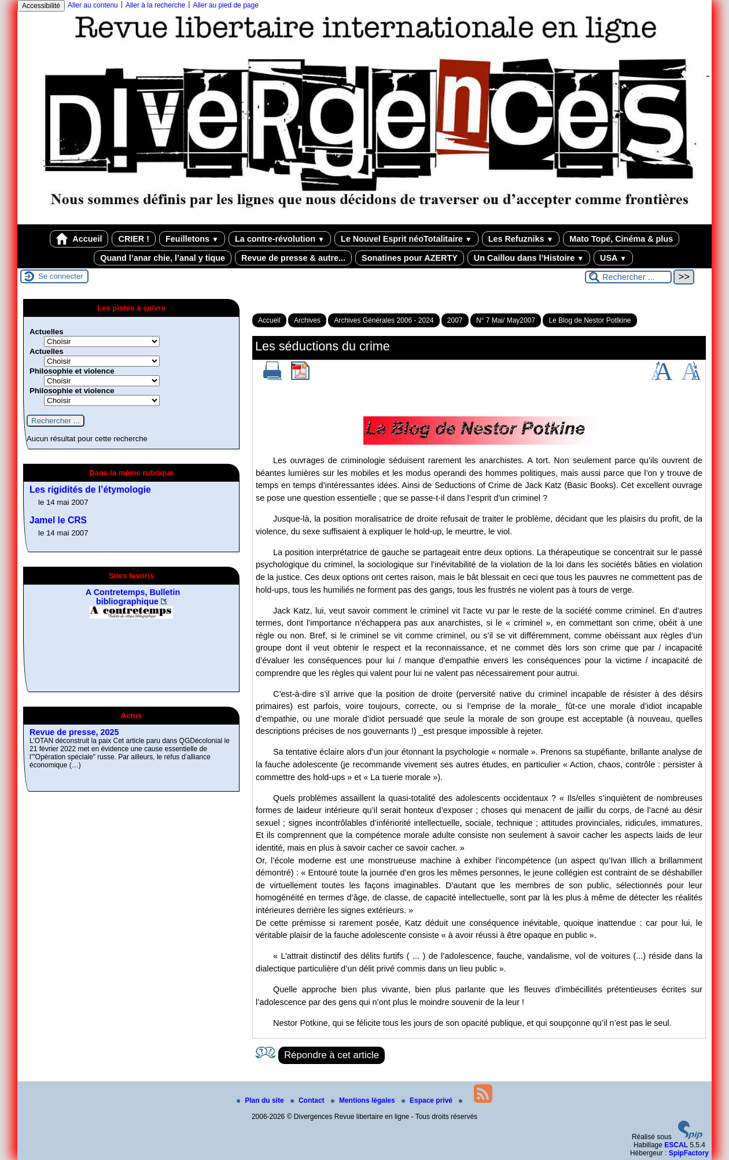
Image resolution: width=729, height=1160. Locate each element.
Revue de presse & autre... (293, 258)
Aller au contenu (93, 5)
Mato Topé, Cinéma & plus (621, 238)
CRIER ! (133, 238)
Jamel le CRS (58, 520)
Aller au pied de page (225, 5)
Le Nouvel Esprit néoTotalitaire (406, 238)
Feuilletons (192, 238)
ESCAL (676, 1145)
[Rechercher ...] (628, 277)
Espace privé (428, 1100)
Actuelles (47, 331)
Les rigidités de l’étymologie (90, 489)
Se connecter (60, 276)
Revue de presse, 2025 (74, 732)
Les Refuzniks (521, 238)
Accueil (79, 239)
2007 (455, 320)
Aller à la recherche (155, 5)
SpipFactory (689, 1153)
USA (613, 258)
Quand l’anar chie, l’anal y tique (162, 258)
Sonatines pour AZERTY (410, 258)
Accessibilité (41, 6)
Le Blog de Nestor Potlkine (589, 320)
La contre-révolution (280, 238)
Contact (308, 1100)
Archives (307, 320)
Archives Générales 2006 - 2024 (383, 320)
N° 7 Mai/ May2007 (505, 320)
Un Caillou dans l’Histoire (529, 258)
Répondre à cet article (331, 1055)
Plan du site (261, 1100)
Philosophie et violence (72, 371)
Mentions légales (364, 1100)
